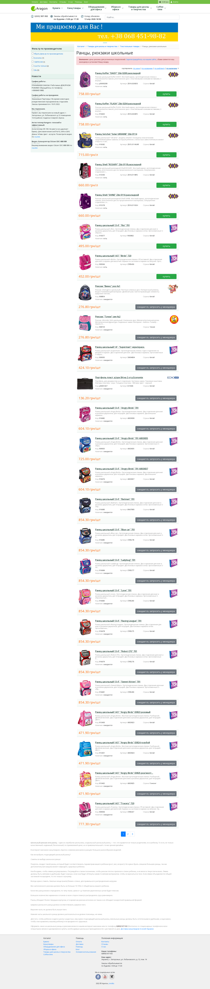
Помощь (78, 2)
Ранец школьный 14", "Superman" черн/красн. (120, 347)
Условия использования (86, 952)
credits (111, 983)
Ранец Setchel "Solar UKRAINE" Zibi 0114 (116, 134)
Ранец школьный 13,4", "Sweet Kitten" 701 (117, 681)
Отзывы (62, 2)
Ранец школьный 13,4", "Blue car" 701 (115, 529)
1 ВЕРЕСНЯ (37, 62)
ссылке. (37, 137)
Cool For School (39, 66)
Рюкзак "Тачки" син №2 (107, 316)
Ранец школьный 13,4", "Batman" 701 (115, 499)
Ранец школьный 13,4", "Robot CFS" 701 (116, 651)
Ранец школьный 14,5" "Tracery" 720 (114, 803)
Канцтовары (74, 8)
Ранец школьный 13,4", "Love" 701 (113, 590)
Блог (86, 2)
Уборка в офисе (116, 8)
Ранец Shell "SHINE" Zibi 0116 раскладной (117, 194)
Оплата (35, 2)
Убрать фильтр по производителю (47, 54)
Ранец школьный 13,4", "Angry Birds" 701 (117, 407)
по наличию (171, 68)
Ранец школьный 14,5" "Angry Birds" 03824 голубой (122, 742)
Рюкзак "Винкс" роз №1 (107, 286)
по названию (147, 68)
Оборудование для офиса (96, 8)
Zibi (34, 70)
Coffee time (159, 8)
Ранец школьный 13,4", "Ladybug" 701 (115, 559)
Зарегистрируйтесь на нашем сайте (141, 59)
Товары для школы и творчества (138, 8)
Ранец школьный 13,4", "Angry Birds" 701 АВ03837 (121, 468)
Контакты (53, 2)
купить (166, 93)
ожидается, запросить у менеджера (156, 306)
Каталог (81, 46)
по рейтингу (159, 68)
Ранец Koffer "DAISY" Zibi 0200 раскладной (117, 73)
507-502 (122, 926)
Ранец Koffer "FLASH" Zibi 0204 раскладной (118, 103)
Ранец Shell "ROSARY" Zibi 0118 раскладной (118, 164)
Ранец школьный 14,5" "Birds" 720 (113, 255)
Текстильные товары (130, 46)
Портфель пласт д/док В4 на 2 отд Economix (119, 377)
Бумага (56, 8)
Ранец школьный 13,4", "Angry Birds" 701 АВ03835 (121, 438)
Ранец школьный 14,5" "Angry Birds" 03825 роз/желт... (124, 772)
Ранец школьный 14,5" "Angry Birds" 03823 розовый (122, 712)
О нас (70, 2)
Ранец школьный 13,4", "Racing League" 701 (118, 620)
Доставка (43, 2)
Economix (37, 58)
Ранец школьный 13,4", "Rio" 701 (112, 225)
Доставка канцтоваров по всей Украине (137, 929)
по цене (136, 68)
